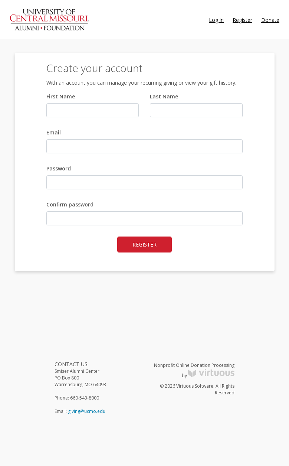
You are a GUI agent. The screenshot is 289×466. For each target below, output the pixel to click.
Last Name (164, 96)
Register (242, 19)
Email (53, 132)
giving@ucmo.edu (86, 411)
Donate (270, 19)
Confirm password (69, 204)
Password (58, 168)
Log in (216, 19)
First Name (60, 96)
